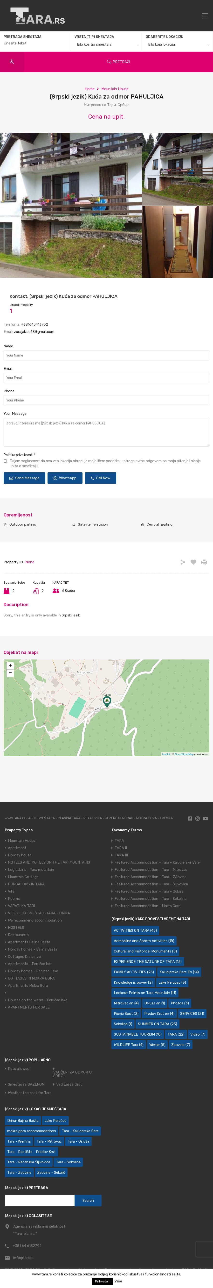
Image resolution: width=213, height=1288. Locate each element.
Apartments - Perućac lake (30, 964)
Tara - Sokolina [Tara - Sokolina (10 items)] (68, 1162)
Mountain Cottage (23, 877)
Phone (9, 391)
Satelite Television (93, 524)
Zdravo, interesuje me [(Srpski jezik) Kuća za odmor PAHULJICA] (106, 432)
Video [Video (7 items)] (197, 1034)
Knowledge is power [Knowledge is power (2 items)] (133, 982)
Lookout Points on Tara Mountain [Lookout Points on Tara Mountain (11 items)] (145, 993)
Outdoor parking (22, 524)
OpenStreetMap (184, 754)
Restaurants (18, 935)
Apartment (17, 848)
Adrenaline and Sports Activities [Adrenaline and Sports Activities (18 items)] (144, 941)
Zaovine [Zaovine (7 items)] (180, 1045)
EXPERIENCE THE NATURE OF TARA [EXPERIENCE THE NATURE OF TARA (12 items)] (148, 961)
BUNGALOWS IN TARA (26, 884)
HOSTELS (16, 927)
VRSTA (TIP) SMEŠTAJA (94, 37)
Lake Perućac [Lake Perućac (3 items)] (172, 982)
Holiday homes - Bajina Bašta (32, 949)
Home (90, 89)
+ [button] (10, 666)
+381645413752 (34, 324)
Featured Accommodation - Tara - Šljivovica (151, 884)
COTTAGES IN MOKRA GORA (31, 978)
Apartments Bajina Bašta (29, 942)
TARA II (121, 848)
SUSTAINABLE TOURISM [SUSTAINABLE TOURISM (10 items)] (138, 1034)
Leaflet (166, 754)
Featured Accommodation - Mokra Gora (147, 906)
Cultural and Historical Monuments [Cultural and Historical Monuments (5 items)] (145, 951)
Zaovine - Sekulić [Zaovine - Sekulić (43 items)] (51, 1172)
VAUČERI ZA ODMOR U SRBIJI (72, 1074)
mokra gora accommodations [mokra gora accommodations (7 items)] (31, 1131)
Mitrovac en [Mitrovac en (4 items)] (126, 1003)
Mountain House (115, 89)
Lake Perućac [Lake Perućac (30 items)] (55, 1120)
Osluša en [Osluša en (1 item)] (154, 1003)
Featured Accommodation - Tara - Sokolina (150, 898)
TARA (119, 840)
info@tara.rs (23, 1258)
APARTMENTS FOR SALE (29, 1007)
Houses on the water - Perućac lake (37, 1000)
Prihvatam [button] (102, 1281)
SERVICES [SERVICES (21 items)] (192, 1013)
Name (8, 346)
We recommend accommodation (35, 920)
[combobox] (106, 45)
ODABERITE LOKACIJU (164, 37)
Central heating (159, 524)
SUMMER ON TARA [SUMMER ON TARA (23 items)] (157, 1024)
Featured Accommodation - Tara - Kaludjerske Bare (157, 862)
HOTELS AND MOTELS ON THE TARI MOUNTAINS (49, 862)
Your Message (15, 413)
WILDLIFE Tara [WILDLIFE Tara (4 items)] (129, 1045)
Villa (11, 891)
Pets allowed (18, 1069)
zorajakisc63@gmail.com (34, 331)
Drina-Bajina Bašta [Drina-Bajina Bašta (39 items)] (23, 1120)
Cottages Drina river (24, 956)
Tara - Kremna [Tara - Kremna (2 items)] (19, 1141)
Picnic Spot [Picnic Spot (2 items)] (126, 1013)
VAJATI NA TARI (21, 906)
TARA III (121, 855)
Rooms (14, 898)
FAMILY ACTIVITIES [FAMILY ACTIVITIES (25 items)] (134, 972)
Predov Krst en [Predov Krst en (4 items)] (159, 1013)
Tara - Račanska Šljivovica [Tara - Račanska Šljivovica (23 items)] (28, 1162)
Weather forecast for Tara (29, 1093)
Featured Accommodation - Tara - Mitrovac (151, 869)
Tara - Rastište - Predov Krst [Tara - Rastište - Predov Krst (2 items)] (31, 1152)
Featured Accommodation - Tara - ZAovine (150, 877)
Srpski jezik (71, 615)
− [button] (10, 673)
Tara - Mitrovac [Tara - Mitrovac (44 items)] (49, 1141)
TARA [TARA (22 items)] (176, 1034)
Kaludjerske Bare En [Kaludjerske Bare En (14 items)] (179, 972)
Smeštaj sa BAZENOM (26, 1084)
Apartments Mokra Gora (28, 985)
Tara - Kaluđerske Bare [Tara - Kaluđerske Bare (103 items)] (80, 1131)
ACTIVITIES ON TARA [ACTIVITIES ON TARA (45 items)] (135, 930)
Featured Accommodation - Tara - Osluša (149, 891)
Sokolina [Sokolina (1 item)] (123, 1024)
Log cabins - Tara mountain (31, 869)
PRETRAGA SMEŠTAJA (22, 37)
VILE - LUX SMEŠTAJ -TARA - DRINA (39, 913)
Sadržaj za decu (69, 1084)
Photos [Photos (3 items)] (180, 1003)
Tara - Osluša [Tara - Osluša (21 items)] (78, 1141)
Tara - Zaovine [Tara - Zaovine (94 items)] (19, 1172)
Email (8, 368)
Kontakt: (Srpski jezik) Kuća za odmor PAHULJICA (63, 296)
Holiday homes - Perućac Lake (33, 971)
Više (118, 1281)
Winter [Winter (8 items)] (157, 1045)
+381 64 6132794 (27, 1246)
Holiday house (19, 855)
